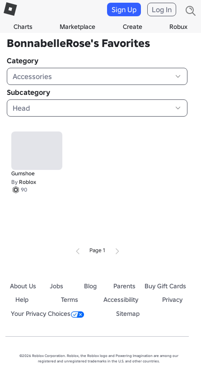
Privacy (172, 300)
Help (21, 300)
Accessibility (120, 300)
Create (132, 27)
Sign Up (124, 9)
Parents (124, 286)
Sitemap (128, 314)
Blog (90, 286)
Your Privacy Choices (47, 314)
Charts (23, 27)
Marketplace (77, 27)
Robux (178, 27)
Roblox (27, 181)
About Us (23, 286)
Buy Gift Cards (165, 286)
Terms (69, 300)
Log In (162, 9)
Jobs (56, 286)
